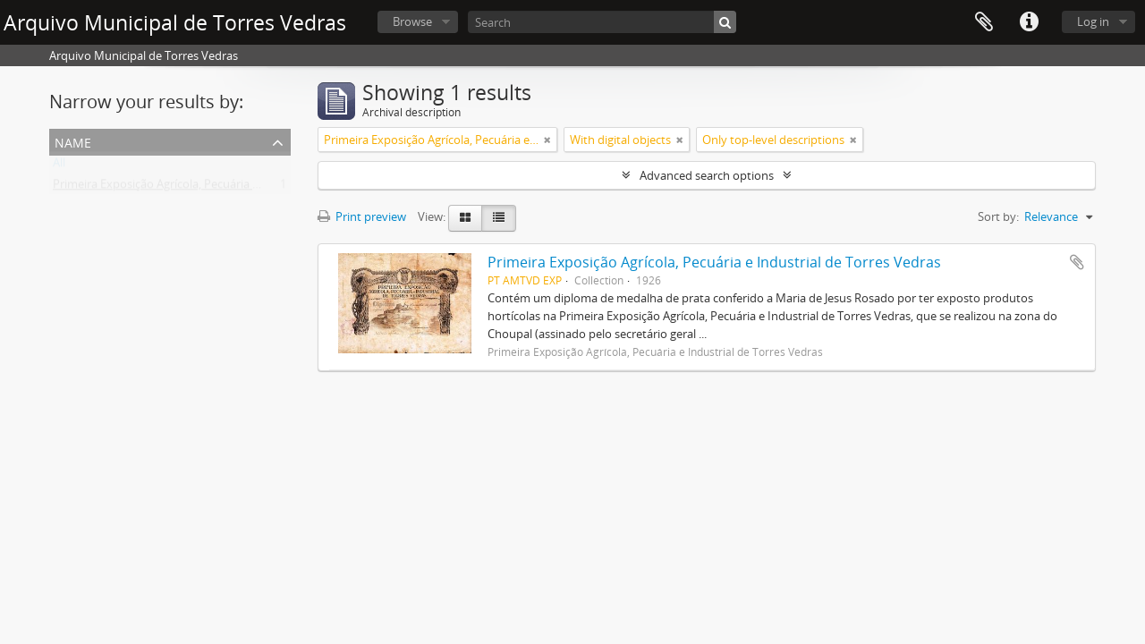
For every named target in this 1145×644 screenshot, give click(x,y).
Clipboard (984, 22)
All (59, 166)
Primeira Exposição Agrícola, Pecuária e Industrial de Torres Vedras (228, 188)
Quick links (1028, 22)
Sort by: (998, 216)
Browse (412, 21)
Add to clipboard (1077, 262)
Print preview (362, 216)
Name (73, 141)
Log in (1093, 21)
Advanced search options (707, 175)
